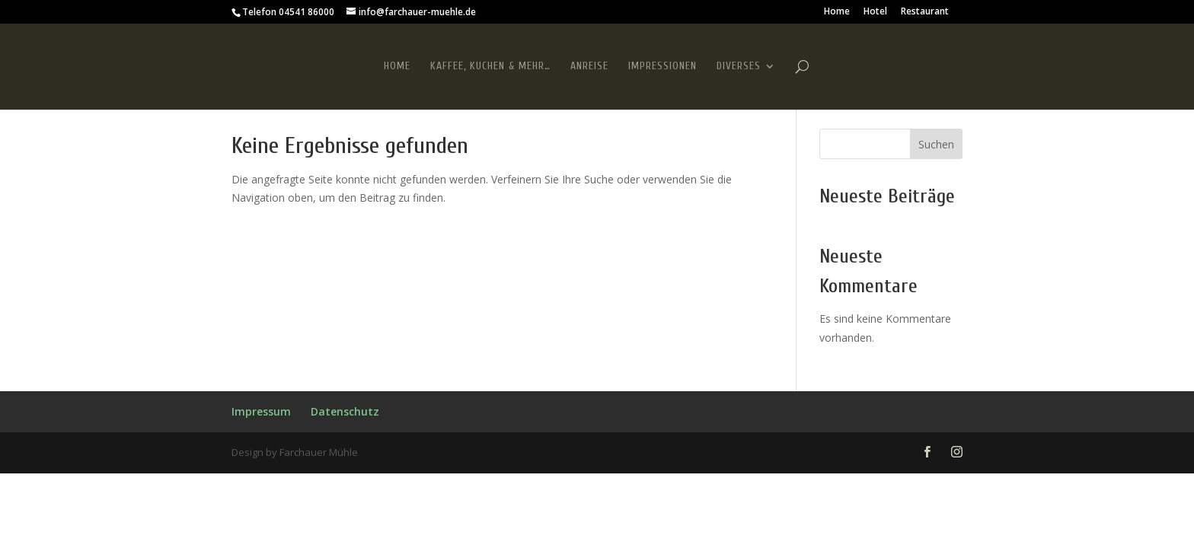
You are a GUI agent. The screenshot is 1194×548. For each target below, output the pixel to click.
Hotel (875, 12)
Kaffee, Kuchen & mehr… (490, 66)
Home (837, 12)
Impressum (261, 411)
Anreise (589, 66)
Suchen (936, 144)
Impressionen (662, 66)
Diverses (739, 66)
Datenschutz (345, 411)
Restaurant (925, 12)
